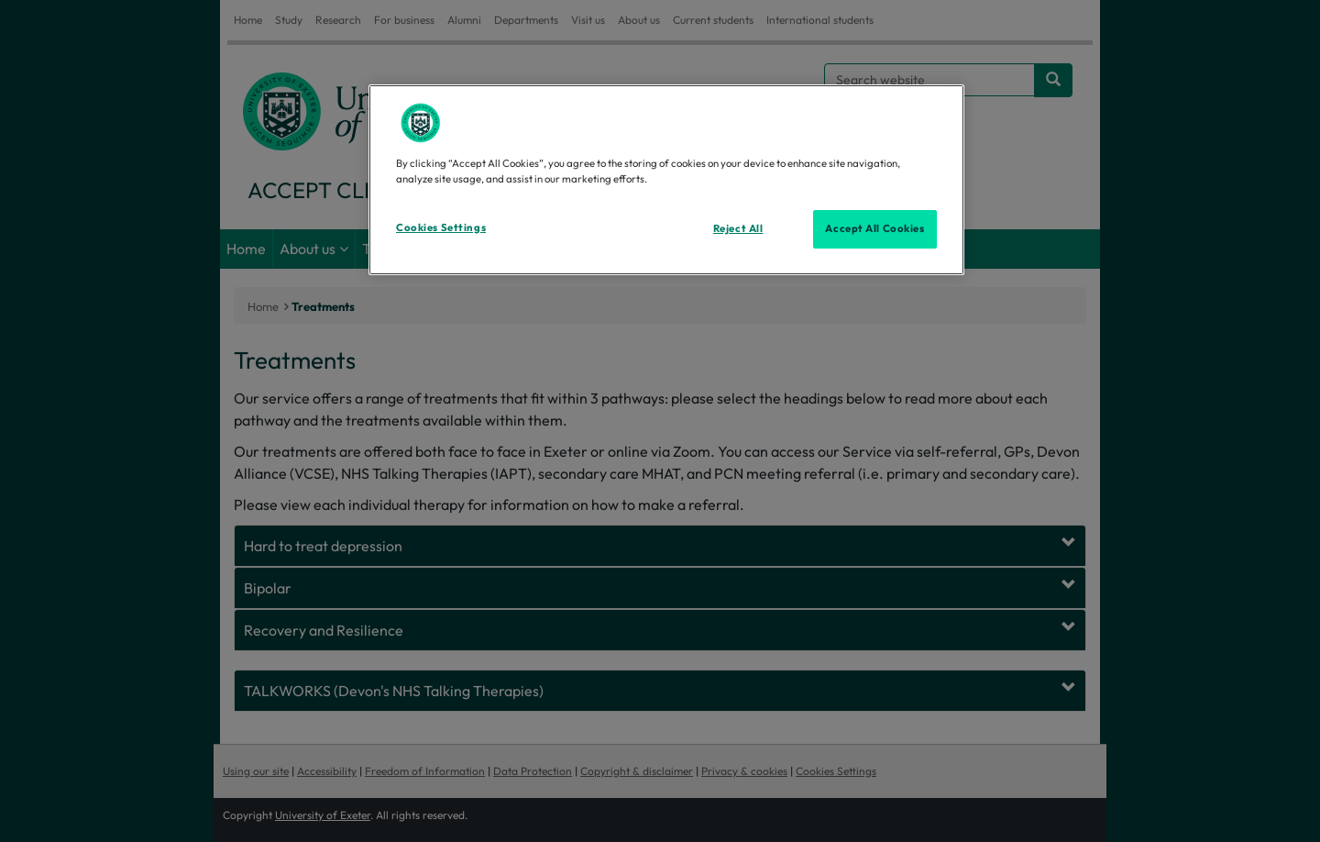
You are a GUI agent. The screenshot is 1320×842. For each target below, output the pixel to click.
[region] (666, 179)
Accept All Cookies (874, 228)
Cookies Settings (441, 227)
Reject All (738, 228)
